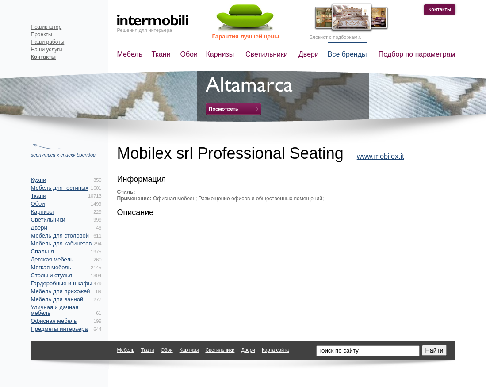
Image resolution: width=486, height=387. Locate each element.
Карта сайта (275, 350)
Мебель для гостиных (59, 187)
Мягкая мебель (51, 267)
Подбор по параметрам (417, 54)
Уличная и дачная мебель (55, 310)
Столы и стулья (52, 275)
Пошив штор (46, 27)
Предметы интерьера (59, 329)
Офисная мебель (54, 321)
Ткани (161, 54)
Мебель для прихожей (60, 291)
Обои (189, 54)
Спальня (42, 251)
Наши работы (48, 42)
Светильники (266, 54)
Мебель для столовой (60, 235)
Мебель (129, 54)
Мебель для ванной (57, 299)
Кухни (38, 179)
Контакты (440, 9)
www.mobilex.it (380, 156)
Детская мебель (52, 259)
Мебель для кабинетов (61, 243)
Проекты (41, 34)
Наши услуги (46, 49)
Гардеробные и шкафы (61, 283)
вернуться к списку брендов (63, 154)
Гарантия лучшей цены (245, 36)
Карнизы (220, 54)
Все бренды (347, 54)
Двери (308, 54)
